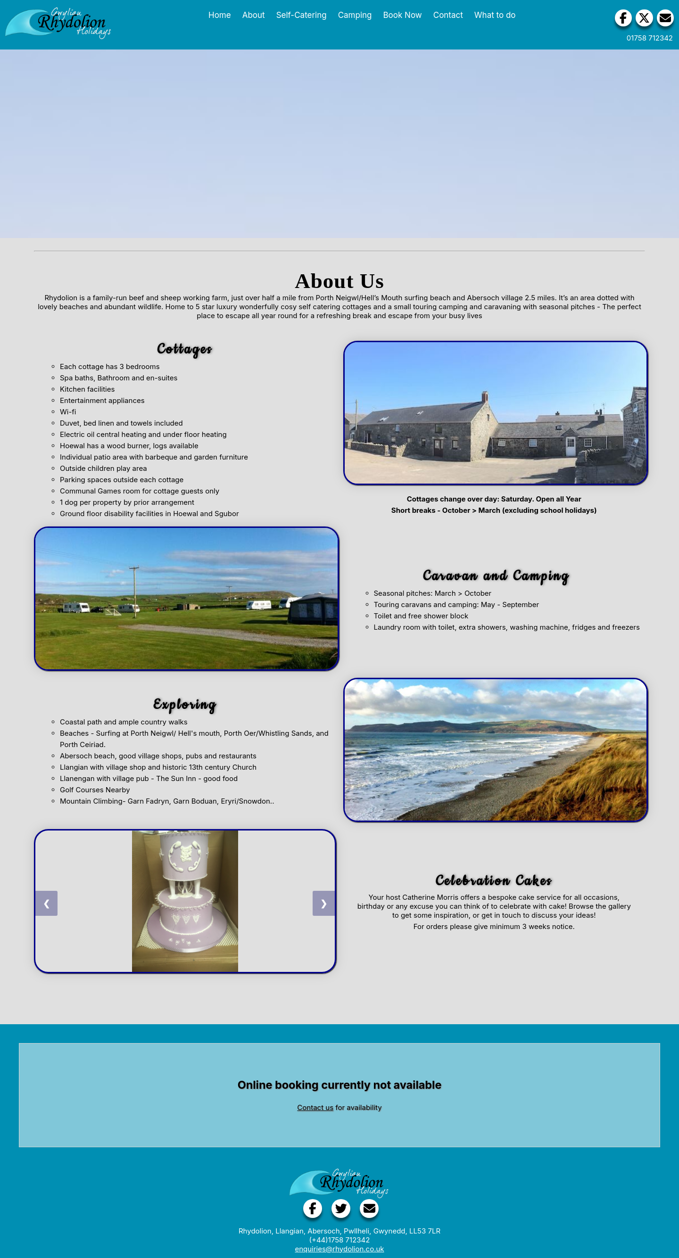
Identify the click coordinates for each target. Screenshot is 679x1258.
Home (217, 15)
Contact (445, 15)
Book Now (400, 15)
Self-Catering (298, 15)
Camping (352, 15)
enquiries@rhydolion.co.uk (339, 1248)
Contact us (315, 1107)
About (251, 15)
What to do (492, 15)
